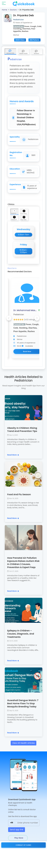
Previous (8, 318)
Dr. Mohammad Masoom (25, 310)
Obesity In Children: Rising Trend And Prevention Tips (22, 429)
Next (36, 318)
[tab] (10, 51)
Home (4, 9)
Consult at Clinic (23, 845)
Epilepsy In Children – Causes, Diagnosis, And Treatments (20, 633)
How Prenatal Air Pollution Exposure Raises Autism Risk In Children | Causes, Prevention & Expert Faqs (23, 562)
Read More (13, 455)
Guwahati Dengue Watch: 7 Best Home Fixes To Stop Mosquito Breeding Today (22, 703)
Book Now (27, 351)
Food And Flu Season (19, 494)
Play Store (18, 838)
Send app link (16, 829)
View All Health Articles (23, 743)
